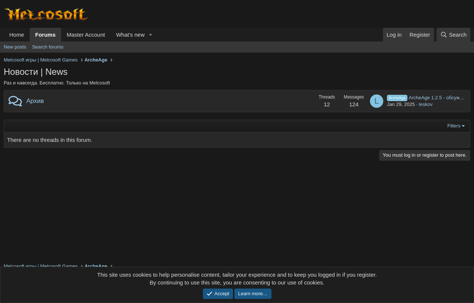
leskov (426, 104)
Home (16, 34)
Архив (35, 100)
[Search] (453, 34)
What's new (130, 34)
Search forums (48, 47)
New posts (15, 47)
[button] (150, 34)
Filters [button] (453, 126)
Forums (45, 34)
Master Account (86, 34)
